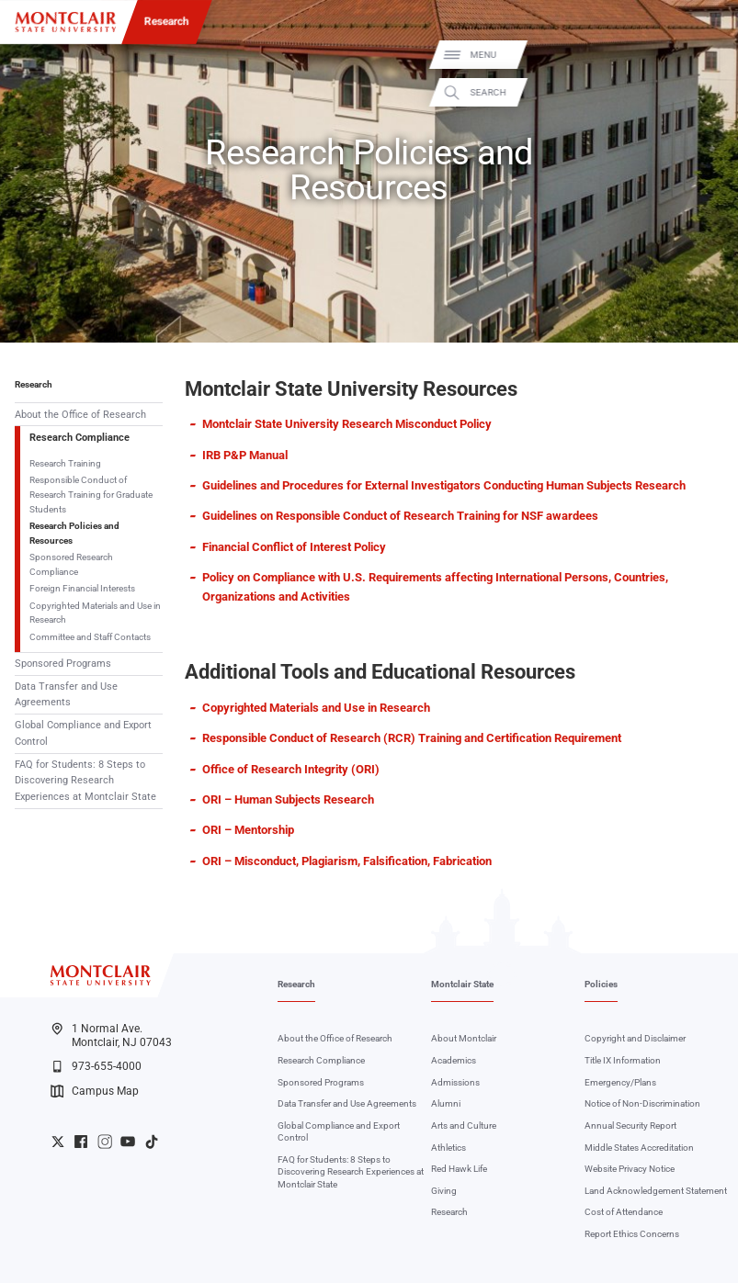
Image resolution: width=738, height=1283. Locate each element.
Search (709, 91)
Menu (704, 55)
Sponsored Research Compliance (71, 564)
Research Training (65, 463)
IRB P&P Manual (245, 455)
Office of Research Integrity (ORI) (291, 769)
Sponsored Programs (63, 664)
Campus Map (95, 1091)
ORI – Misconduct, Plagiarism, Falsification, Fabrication (347, 861)
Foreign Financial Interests (82, 588)
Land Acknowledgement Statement (656, 1191)
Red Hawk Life (459, 1169)
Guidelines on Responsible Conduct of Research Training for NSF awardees (400, 516)
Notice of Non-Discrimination (642, 1103)
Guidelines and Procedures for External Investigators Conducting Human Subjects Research (444, 485)
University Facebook (81, 1141)
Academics (453, 1060)
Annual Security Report (630, 1125)
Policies (601, 984)
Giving (444, 1191)
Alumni (445, 1103)
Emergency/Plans (620, 1082)
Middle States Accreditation (639, 1148)
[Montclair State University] (66, 22)
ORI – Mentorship (248, 830)
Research (166, 21)
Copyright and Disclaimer (635, 1038)
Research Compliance (79, 438)
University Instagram (104, 1141)
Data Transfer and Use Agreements (66, 694)
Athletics (448, 1148)
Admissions (455, 1082)
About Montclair (463, 1038)
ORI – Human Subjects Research (288, 799)
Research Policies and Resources (74, 533)
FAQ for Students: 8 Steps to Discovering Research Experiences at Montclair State (85, 781)
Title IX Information (623, 1060)
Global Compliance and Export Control (83, 733)
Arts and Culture (463, 1125)
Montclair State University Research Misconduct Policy (347, 424)
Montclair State (462, 984)
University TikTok (151, 1141)
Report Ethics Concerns (632, 1234)
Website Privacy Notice (630, 1169)
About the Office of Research (80, 415)
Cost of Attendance (624, 1212)
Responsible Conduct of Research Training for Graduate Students (91, 494)
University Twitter (58, 1141)
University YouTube (127, 1141)
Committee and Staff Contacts (90, 637)
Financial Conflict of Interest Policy (294, 547)
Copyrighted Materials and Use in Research (95, 613)
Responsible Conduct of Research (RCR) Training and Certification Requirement (411, 738)
